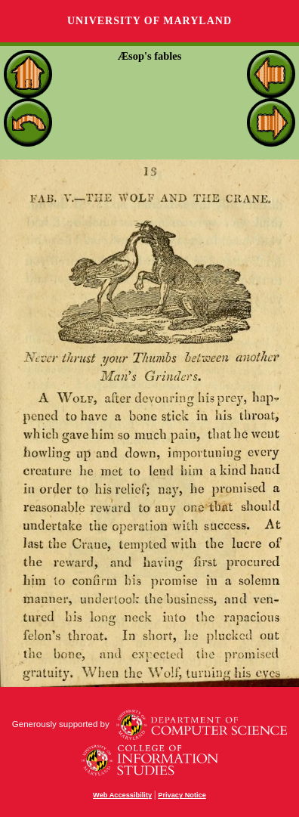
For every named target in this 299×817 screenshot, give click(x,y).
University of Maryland (149, 20)
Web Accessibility (122, 795)
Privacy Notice (182, 795)
